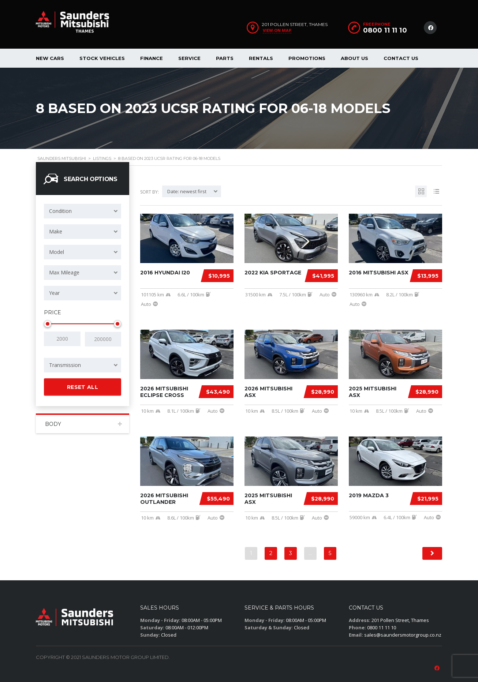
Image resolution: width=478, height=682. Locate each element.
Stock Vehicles (102, 58)
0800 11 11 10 (385, 30)
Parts (225, 58)
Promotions (306, 58)
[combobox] (82, 211)
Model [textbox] (56, 251)
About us (354, 58)
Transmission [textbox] (65, 364)
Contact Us (401, 58)
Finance (151, 58)
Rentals (261, 58)
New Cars (50, 58)
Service (189, 58)
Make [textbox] (55, 231)
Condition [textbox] (60, 210)
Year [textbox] (54, 292)
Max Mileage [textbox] (64, 272)
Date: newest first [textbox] (186, 191)
